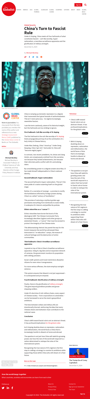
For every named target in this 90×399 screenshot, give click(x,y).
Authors (66, 10)
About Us (51, 384)
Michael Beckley (32, 53)
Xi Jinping (10, 365)
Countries (59, 10)
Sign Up (78, 5)
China (10, 361)
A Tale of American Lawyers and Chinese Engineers (40, 366)
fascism (15, 361)
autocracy (4, 361)
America (25, 10)
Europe (19, 10)
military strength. (56, 284)
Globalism (44, 10)
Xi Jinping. (60, 136)
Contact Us (72, 384)
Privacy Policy (52, 387)
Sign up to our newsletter (76, 387)
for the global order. (53, 323)
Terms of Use (52, 389)
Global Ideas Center (84, 12)
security (4, 365)
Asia (31, 10)
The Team (72, 389)
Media (78, 10)
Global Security (30, 25)
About (73, 10)
